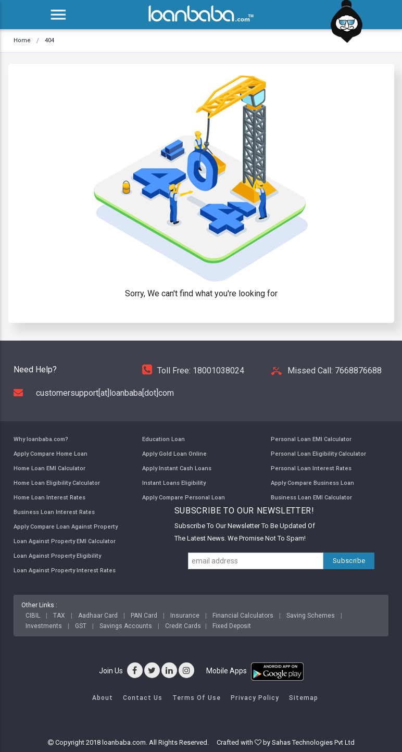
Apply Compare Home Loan (50, 453)
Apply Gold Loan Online (174, 453)
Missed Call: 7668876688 (326, 370)
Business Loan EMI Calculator (311, 497)
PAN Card (144, 615)
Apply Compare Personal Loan (183, 497)
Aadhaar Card (98, 615)
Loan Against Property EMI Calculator (65, 541)
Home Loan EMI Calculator (49, 468)
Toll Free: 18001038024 (193, 370)
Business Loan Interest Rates (54, 512)
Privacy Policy (255, 697)
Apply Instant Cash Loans (176, 468)
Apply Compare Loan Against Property (66, 526)
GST (80, 626)
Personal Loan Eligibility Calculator (318, 453)
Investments (44, 626)
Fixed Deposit (231, 626)
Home (22, 40)
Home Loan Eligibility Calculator (57, 482)
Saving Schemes (310, 615)
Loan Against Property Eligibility (57, 555)
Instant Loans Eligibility (174, 482)
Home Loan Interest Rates (49, 497)
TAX (59, 615)
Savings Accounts (125, 626)
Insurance (184, 615)
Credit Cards (183, 626)
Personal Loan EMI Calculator (311, 439)
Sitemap (303, 697)
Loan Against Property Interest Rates (65, 570)
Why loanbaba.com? (41, 439)
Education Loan (163, 439)
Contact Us (142, 697)
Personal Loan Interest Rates (311, 468)
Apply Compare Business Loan (312, 482)
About (102, 697)
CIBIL (33, 615)
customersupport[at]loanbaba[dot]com (94, 393)
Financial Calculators (242, 615)
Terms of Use (196, 697)
